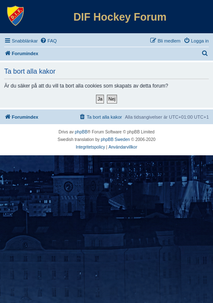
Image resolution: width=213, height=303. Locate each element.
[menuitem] (48, 41)
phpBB (81, 132)
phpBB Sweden (115, 139)
